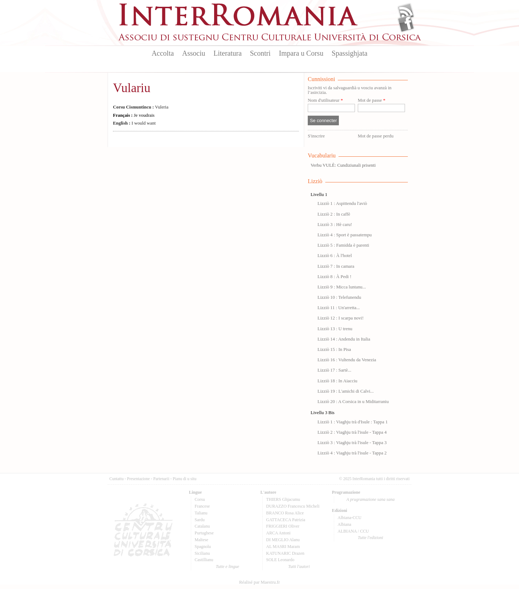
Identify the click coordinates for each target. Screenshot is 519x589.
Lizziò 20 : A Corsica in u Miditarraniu (353, 401)
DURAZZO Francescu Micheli (293, 506)
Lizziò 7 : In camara (335, 266)
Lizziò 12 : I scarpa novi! (340, 318)
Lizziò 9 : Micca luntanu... (341, 287)
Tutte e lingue (227, 566)
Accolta (163, 53)
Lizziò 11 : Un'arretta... (338, 307)
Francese (202, 506)
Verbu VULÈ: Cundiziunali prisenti (343, 165)
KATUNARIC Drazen (285, 553)
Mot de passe (371, 100)
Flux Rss (406, 11)
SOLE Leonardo (280, 559)
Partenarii (161, 479)
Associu (193, 53)
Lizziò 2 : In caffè (333, 214)
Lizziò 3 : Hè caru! (334, 224)
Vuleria (140, 107)
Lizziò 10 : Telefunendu (339, 297)
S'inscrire (316, 136)
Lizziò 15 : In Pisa (334, 349)
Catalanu (202, 526)
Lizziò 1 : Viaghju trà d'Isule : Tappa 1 (352, 421)
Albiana (344, 524)
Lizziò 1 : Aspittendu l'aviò (342, 203)
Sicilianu (202, 553)
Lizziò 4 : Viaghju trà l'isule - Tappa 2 (352, 452)
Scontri (260, 53)
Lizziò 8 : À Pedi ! (334, 276)
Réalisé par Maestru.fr (259, 582)
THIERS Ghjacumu (283, 499)
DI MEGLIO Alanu (283, 539)
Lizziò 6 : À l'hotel (334, 255)
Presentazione (138, 479)
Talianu (201, 512)
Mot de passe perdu (376, 136)
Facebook (406, 23)
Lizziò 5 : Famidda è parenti (343, 245)
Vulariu (131, 88)
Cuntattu (116, 479)
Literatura (227, 53)
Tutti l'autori (299, 566)
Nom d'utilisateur (325, 100)
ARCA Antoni (278, 532)
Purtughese (204, 532)
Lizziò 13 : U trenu (334, 328)
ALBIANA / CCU (353, 531)
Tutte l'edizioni (370, 537)
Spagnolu (203, 546)
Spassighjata (349, 53)
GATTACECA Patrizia (285, 519)
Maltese (201, 539)
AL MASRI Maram (283, 546)
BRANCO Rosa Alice (285, 512)
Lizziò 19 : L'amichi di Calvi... (345, 391)
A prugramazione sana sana (370, 499)
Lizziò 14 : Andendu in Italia (343, 339)
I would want (134, 123)
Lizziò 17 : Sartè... (334, 370)
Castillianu (204, 559)
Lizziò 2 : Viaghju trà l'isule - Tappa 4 (352, 432)
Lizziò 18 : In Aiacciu (337, 380)
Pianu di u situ (184, 479)
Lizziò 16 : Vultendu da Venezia (346, 359)
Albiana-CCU (350, 517)
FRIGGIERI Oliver (283, 526)
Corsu (200, 499)
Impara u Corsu (301, 53)
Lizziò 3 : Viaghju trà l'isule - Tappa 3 (352, 442)
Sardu (200, 519)
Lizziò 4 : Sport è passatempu (344, 234)
